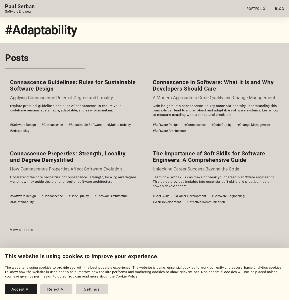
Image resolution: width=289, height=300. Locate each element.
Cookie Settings (168, 272)
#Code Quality (221, 125)
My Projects (14, 277)
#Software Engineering (228, 196)
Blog (84, 272)
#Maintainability (119, 125)
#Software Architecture (169, 131)
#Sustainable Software (85, 125)
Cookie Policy (167, 277)
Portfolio (12, 272)
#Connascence (52, 125)
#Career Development (190, 196)
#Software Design (23, 125)
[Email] (53, 261)
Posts (85, 277)
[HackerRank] (30, 261)
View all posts (21, 230)
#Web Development (167, 202)
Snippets (87, 281)
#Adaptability (20, 131)
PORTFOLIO (255, 9)
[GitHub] (19, 261)
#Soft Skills (161, 196)
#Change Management (253, 125)
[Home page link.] (20, 8)
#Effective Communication (205, 202)
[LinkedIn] (8, 261)
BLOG (279, 9)
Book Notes (90, 286)
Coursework (14, 281)
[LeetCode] (41, 261)
